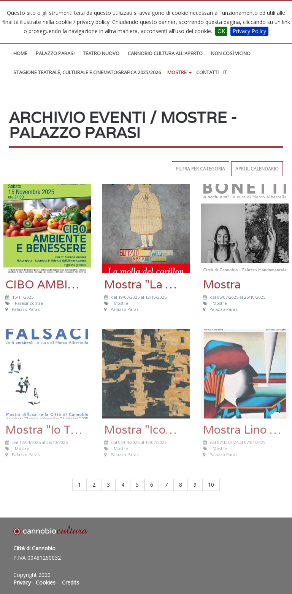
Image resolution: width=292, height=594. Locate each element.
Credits (70, 582)
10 (211, 484)
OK (221, 31)
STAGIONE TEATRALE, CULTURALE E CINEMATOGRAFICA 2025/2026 (87, 72)
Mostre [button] (179, 72)
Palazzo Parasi (55, 53)
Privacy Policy (249, 31)
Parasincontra (29, 303)
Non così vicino (231, 53)
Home (20, 53)
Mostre (121, 303)
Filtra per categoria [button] (200, 169)
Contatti (207, 72)
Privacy (22, 582)
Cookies (46, 582)
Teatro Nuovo (101, 53)
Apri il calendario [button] (257, 169)
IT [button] (225, 72)
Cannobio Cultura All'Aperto (165, 53)
